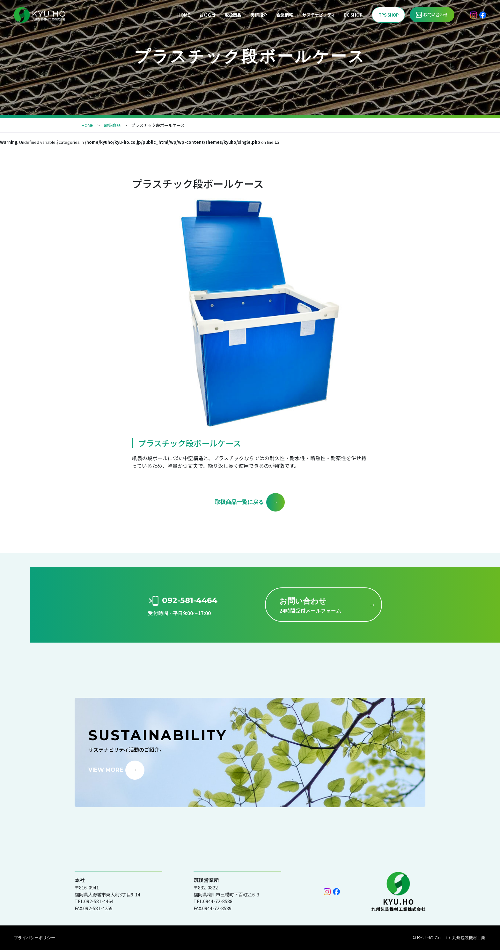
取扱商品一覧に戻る (239, 501)
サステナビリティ (318, 15)
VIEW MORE (105, 769)
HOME (183, 15)
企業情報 (284, 15)
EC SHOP (353, 15)
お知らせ (207, 15)
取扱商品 (233, 15)
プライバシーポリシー (34, 937)
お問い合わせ (435, 14)
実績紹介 (259, 15)
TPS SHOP (389, 15)
